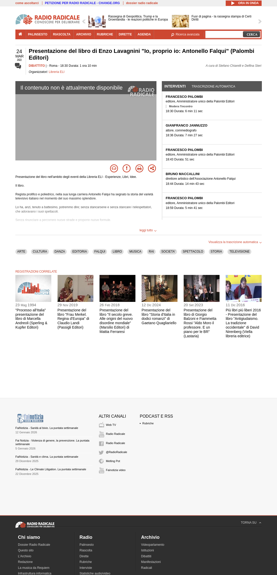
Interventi (175, 86)
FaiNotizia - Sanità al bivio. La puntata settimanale (46, 427)
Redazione (25, 562)
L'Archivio (24, 556)
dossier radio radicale (142, 3)
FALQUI (99, 251)
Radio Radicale (115, 433)
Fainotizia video (115, 470)
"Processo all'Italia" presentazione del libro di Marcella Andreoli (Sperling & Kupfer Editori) (31, 318)
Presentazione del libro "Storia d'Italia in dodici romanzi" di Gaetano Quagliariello (159, 316)
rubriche (105, 34)
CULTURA (40, 251)
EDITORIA (79, 251)
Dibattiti (146, 556)
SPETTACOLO (193, 251)
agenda (144, 34)
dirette (125, 34)
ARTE (21, 251)
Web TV (111, 424)
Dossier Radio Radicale (34, 545)
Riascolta (86, 550)
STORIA (216, 251)
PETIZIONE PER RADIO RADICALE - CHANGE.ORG (82, 3)
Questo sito (26, 550)
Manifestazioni (151, 562)
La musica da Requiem (34, 568)
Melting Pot (113, 461)
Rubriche (148, 423)
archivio (83, 34)
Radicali (146, 568)
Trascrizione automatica (213, 86)
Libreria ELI (56, 72)
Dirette (84, 556)
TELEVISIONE (239, 251)
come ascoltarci (27, 3)
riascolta (62, 34)
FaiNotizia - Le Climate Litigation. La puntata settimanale (50, 469)
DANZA (60, 251)
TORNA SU (248, 522)
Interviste (86, 568)
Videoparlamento (152, 545)
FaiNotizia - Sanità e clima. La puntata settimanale (46, 456)
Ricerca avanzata (188, 34)
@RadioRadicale (116, 452)
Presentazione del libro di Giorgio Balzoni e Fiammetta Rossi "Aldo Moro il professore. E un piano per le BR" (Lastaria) (200, 323)
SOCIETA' (168, 251)
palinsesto (37, 34)
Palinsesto (87, 545)
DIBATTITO (37, 66)
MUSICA (135, 251)
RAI (151, 251)
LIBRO (117, 251)
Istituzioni (147, 550)
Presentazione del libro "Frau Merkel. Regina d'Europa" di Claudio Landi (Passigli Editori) (73, 318)
